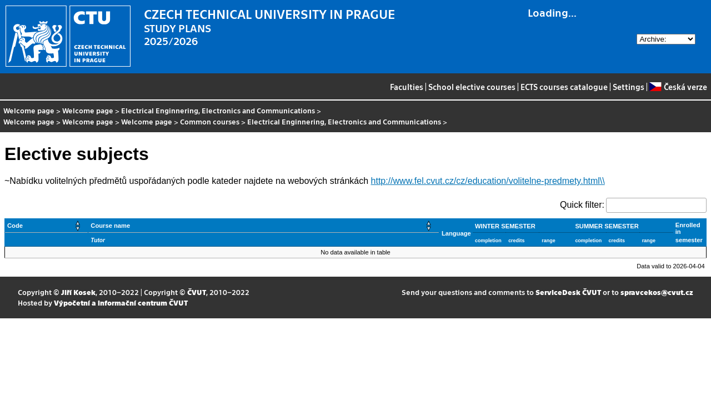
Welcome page (28, 110)
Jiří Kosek (78, 292)
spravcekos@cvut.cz (656, 292)
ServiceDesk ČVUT (568, 292)
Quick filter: (582, 204)
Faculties (406, 87)
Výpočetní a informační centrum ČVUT (121, 302)
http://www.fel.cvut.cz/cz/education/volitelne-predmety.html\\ (488, 181)
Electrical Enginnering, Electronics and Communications (218, 110)
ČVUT (196, 292)
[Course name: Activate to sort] (263, 226)
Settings (628, 87)
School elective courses (471, 87)
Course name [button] (110, 225)
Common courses (209, 121)
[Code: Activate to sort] (46, 226)
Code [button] (15, 225)
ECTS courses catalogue (564, 87)
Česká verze (678, 87)
